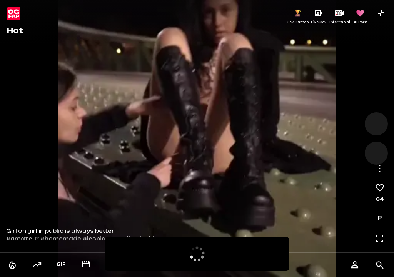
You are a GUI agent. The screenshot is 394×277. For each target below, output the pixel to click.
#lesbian (96, 238)
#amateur (22, 238)
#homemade (60, 238)
